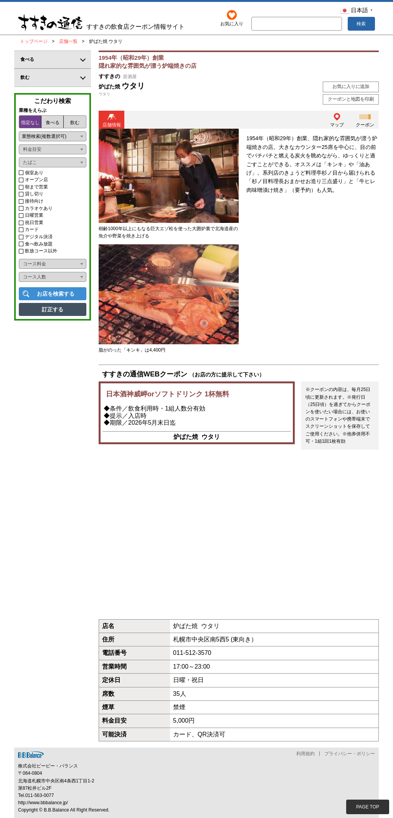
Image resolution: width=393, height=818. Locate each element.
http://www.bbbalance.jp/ (43, 802)
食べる (52, 122)
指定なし (30, 122)
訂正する (52, 309)
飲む (74, 122)
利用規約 (305, 753)
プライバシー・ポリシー (349, 753)
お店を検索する (55, 294)
